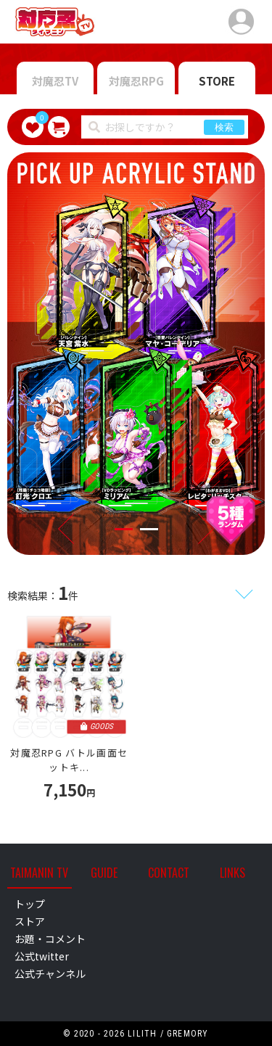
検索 (224, 127)
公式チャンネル (50, 973)
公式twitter (42, 956)
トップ (30, 904)
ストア (30, 921)
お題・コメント (50, 938)
